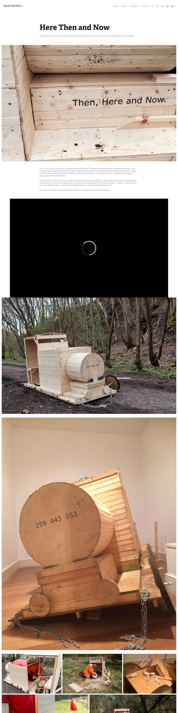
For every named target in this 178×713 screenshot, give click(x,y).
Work (115, 6)
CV (153, 6)
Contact (145, 6)
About (124, 6)
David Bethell (12, 5)
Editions (133, 6)
